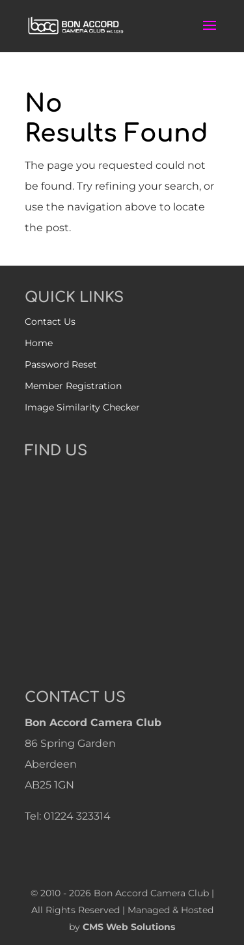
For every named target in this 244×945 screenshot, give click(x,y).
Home (39, 343)
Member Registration (73, 386)
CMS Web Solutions (129, 927)
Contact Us (50, 321)
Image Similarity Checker (82, 407)
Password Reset (61, 364)
